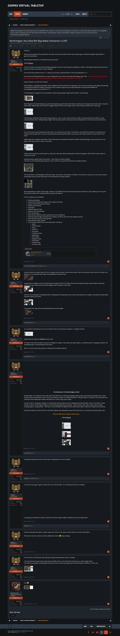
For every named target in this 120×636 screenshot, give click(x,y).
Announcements (21, 43)
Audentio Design (21, 632)
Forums (17, 14)
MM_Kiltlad (34, 266)
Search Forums (14, 19)
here (46, 73)
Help (91, 626)
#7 (108, 551)
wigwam (26, 478)
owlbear (32, 43)
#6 (108, 521)
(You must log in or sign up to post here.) (100, 609)
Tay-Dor (41, 266)
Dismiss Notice (109, 30)
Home (10, 14)
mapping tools (41, 46)
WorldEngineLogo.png (36, 252)
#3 (108, 352)
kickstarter (21, 46)
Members (25, 14)
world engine (49, 46)
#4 (108, 448)
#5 (108, 474)
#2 (108, 318)
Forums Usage (106, 37)
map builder (33, 46)
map (26, 46)
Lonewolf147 (27, 266)
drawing (15, 46)
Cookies (100, 37)
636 (21, 69)
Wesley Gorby (15, 593)
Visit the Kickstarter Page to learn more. (66, 414)
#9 (108, 603)
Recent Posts (24, 19)
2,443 (20, 603)
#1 (108, 261)
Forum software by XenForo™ (20, 631)
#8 (108, 577)
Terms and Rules (101, 626)
